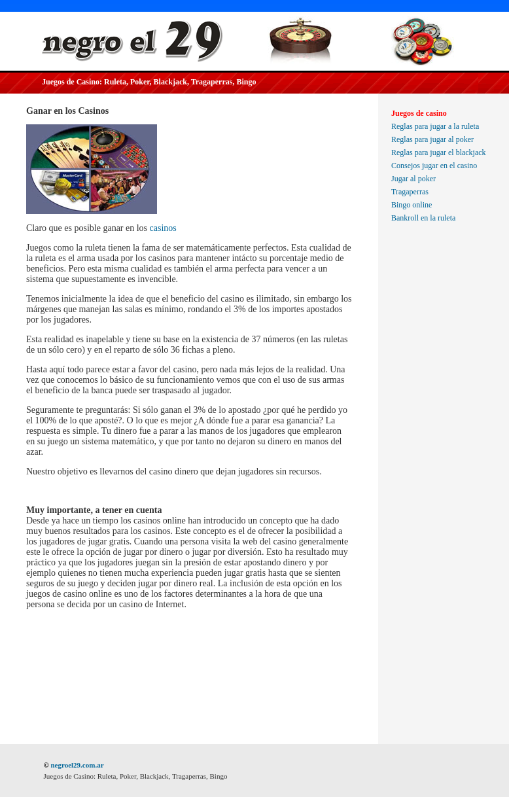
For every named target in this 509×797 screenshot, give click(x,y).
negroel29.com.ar (76, 765)
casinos (163, 228)
